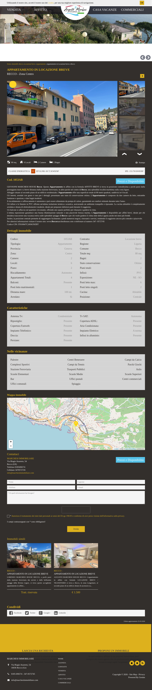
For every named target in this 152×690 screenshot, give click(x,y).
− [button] (11, 446)
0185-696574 (17, 674)
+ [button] (11, 442)
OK (141, 3)
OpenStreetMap (130, 449)
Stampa (140, 162)
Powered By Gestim (136, 677)
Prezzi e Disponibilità (130, 181)
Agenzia (62, 663)
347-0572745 (29, 674)
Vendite (15, 36)
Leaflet (116, 449)
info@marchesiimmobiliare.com (20, 473)
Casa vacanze (105, 9)
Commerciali (132, 9)
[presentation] (76, 509)
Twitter (29, 613)
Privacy (142, 674)
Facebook (15, 613)
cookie (51, 3)
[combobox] (61, 45)
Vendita (14, 9)
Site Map (133, 674)
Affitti (30, 36)
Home (60, 659)
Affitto (40, 9)
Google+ (44, 613)
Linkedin (59, 613)
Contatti (62, 667)
